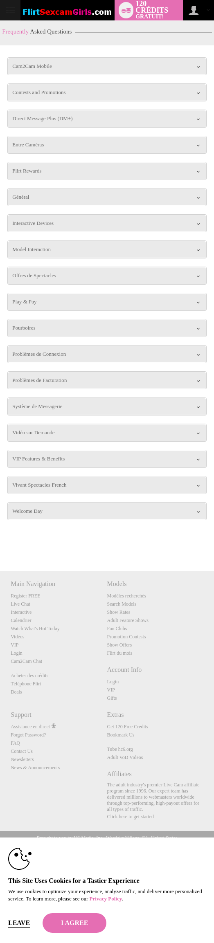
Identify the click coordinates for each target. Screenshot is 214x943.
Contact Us (22, 751)
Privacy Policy (105, 899)
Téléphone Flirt (26, 684)
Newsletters (22, 759)
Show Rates (118, 612)
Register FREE (25, 596)
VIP (14, 645)
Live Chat (20, 604)
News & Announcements (35, 767)
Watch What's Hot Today (35, 628)
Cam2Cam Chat (26, 661)
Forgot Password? (28, 735)
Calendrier (21, 620)
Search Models (121, 604)
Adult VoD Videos (125, 757)
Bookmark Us (120, 735)
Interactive (21, 612)
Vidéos (17, 637)
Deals (16, 692)
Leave (19, 922)
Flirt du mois (119, 653)
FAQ (15, 743)
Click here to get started (130, 817)
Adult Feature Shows (127, 620)
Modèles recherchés (126, 596)
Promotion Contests (126, 637)
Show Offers (119, 645)
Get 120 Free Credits (127, 727)
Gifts (112, 698)
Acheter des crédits (29, 675)
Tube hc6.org (120, 749)
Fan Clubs (117, 628)
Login (17, 653)
